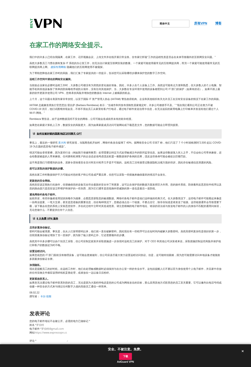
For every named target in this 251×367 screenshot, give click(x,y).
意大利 (62, 142)
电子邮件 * (35, 328)
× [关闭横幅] (242, 351)
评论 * (32, 340)
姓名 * (32, 325)
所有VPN (200, 23)
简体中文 (163, 23)
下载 (125, 356)
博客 (218, 23)
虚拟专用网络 (58, 67)
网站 (32, 332)
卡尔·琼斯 (45, 296)
